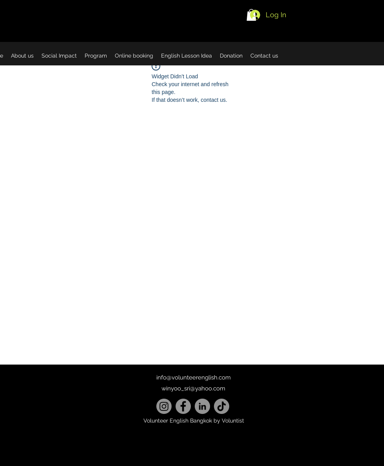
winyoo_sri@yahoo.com (193, 388)
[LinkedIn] (202, 406)
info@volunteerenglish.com (193, 377)
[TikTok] (221, 406)
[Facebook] (183, 406)
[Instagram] (164, 406)
